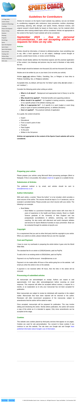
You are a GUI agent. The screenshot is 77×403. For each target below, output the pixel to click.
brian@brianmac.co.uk (24, 188)
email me (50, 178)
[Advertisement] (45, 154)
